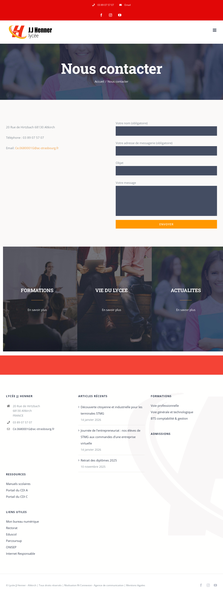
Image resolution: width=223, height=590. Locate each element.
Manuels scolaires (18, 484)
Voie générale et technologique (172, 412)
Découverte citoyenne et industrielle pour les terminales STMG (111, 410)
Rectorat (11, 528)
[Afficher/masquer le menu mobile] (215, 30)
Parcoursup (14, 541)
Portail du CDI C (17, 497)
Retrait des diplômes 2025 (99, 460)
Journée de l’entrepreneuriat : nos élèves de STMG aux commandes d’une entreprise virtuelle (110, 436)
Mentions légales (135, 585)
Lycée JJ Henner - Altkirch (22, 585)
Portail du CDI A (17, 490)
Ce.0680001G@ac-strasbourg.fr (37, 148)
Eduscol (11, 534)
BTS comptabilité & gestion (169, 418)
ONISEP (11, 547)
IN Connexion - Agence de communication (100, 585)
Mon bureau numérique (22, 521)
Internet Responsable (20, 554)
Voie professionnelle (165, 406)
